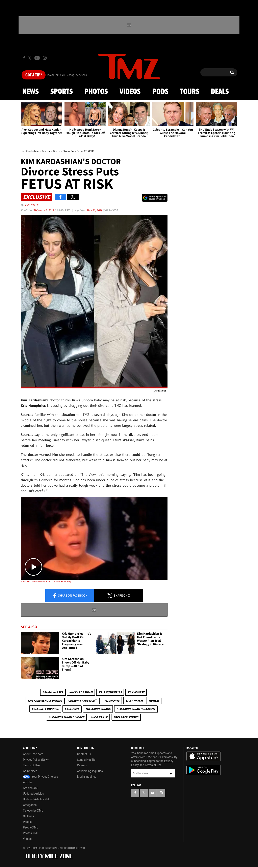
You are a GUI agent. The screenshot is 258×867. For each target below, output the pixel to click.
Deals (220, 92)
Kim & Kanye (98, 717)
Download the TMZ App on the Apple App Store (203, 756)
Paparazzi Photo (125, 717)
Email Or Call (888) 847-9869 (67, 75)
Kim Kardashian (81, 692)
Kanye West (136, 692)
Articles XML (31, 788)
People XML (30, 827)
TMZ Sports (111, 700)
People (27, 821)
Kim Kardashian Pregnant (136, 709)
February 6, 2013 (44, 210)
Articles (28, 782)
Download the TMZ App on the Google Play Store (203, 770)
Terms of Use (31, 765)
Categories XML (33, 810)
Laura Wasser (53, 692)
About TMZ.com (33, 754)
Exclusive (72, 709)
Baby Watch (134, 700)
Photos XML (30, 833)
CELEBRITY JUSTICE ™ (82, 700)
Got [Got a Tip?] (33, 75)
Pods (160, 92)
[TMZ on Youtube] (37, 58)
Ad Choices (30, 771)
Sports (61, 92)
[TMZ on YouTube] (153, 793)
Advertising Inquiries (90, 771)
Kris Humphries (110, 692)
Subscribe (171, 773)
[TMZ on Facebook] (24, 58)
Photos (96, 92)
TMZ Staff (31, 205)
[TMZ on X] (30, 58)
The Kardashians (97, 709)
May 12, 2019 (94, 210)
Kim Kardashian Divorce (66, 717)
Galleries (28, 816)
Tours (189, 92)
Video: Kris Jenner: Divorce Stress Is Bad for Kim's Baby (46, 581)
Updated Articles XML (36, 799)
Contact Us (84, 754)
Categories (29, 804)
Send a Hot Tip (86, 759)
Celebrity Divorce (45, 709)
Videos (130, 92)
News (30, 92)
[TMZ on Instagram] (44, 58)
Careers (82, 765)
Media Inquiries (86, 776)
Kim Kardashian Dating (45, 700)
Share (69, 595)
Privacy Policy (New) (36, 759)
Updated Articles (33, 793)
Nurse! (154, 700)
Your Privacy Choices (40, 776)
